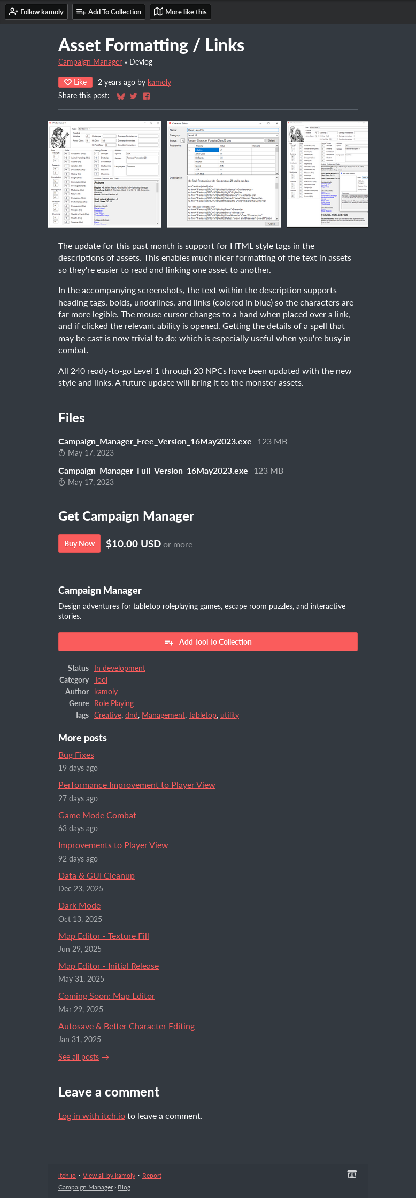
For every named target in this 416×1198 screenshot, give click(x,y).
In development (119, 668)
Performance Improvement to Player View (136, 784)
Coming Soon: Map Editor (106, 995)
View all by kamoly (109, 1175)
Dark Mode (79, 905)
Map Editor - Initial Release (108, 965)
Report (151, 1175)
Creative (107, 715)
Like (75, 82)
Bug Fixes (76, 754)
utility (229, 715)
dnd (131, 715)
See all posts (78, 1057)
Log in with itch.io (91, 1115)
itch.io (67, 1175)
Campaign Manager (90, 62)
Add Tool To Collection (208, 642)
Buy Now (79, 543)
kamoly (159, 82)
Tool (100, 680)
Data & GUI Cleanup (96, 875)
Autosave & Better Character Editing (126, 1026)
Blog (124, 1187)
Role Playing (114, 703)
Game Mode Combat (97, 815)
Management (163, 715)
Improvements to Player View (113, 845)
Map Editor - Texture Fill (103, 935)
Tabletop (203, 715)
